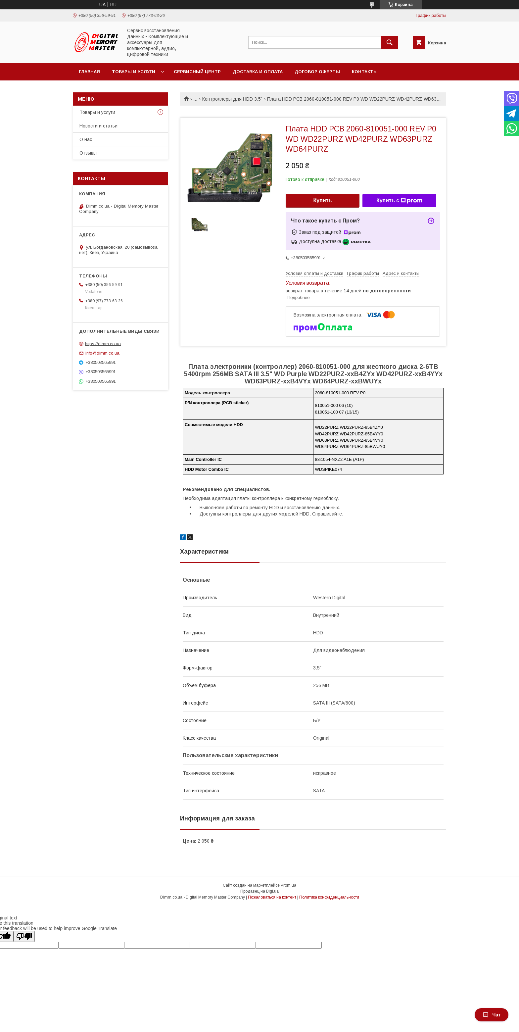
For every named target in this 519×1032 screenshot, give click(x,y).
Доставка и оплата (258, 71)
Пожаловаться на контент (272, 897)
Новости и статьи (98, 125)
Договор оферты (317, 71)
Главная (89, 71)
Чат (491, 1015)
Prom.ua (288, 885)
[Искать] (389, 42)
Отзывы (88, 153)
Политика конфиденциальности (329, 897)
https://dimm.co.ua (103, 343)
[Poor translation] (24, 936)
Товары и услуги (133, 71)
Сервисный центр (197, 71)
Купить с (399, 201)
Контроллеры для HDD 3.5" (232, 99)
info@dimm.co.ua (102, 353)
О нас (85, 139)
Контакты (365, 71)
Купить (322, 200)
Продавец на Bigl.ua (259, 891)
